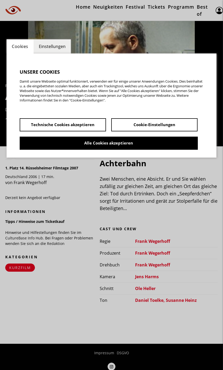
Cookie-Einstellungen (154, 124)
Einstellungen (52, 46)
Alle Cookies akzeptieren (108, 143)
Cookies (20, 46)
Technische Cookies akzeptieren (62, 124)
